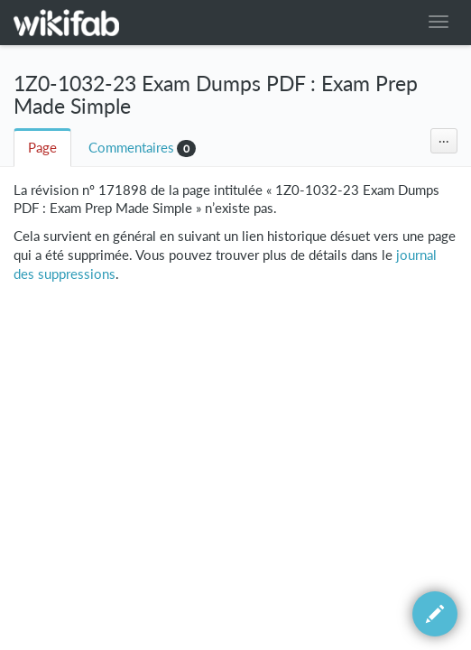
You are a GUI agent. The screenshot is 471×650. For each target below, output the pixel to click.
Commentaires (131, 147)
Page (42, 147)
